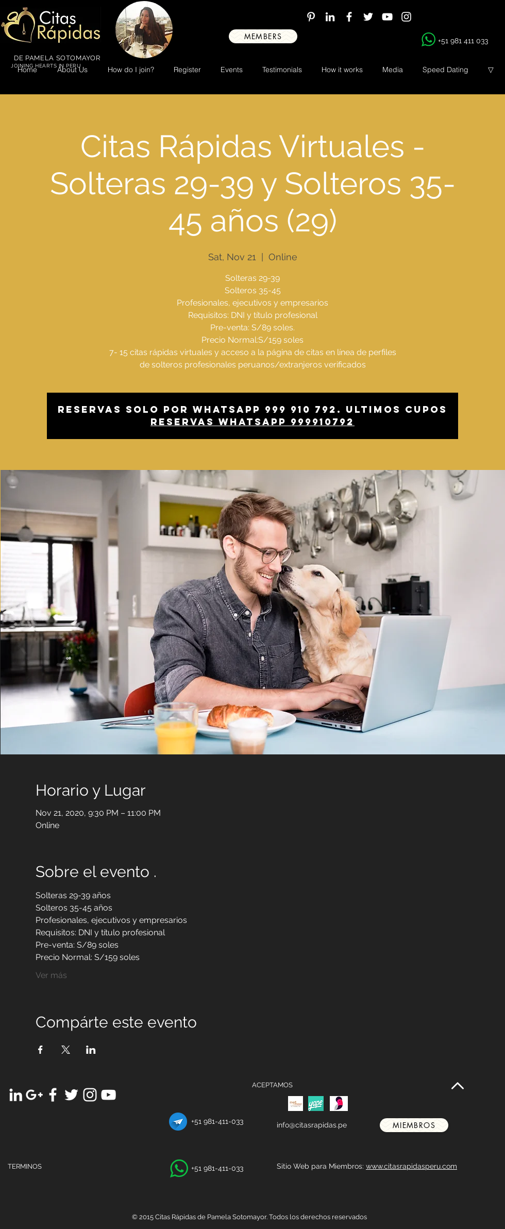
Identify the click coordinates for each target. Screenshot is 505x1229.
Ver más (51, 975)
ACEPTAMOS (272, 1085)
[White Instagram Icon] (406, 16)
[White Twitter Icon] (368, 16)
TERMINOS (25, 1166)
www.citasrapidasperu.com (411, 1166)
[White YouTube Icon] (387, 16)
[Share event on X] (66, 1050)
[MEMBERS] (263, 36)
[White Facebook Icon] (349, 16)
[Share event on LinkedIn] (91, 1050)
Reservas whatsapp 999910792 (252, 422)
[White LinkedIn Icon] (330, 16)
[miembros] (414, 1125)
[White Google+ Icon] (34, 1095)
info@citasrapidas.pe (312, 1125)
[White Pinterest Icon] (311, 16)
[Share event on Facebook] (40, 1050)
